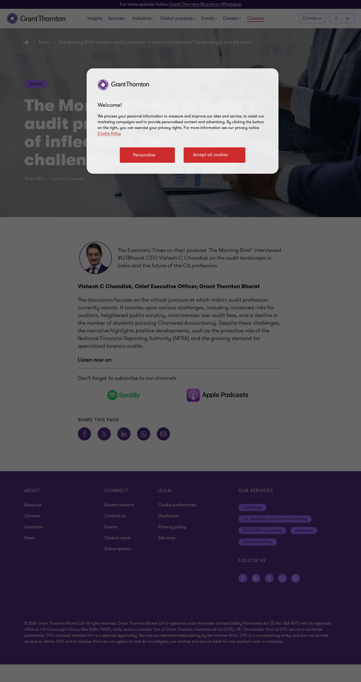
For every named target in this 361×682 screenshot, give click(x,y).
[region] (182, 121)
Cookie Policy (109, 133)
